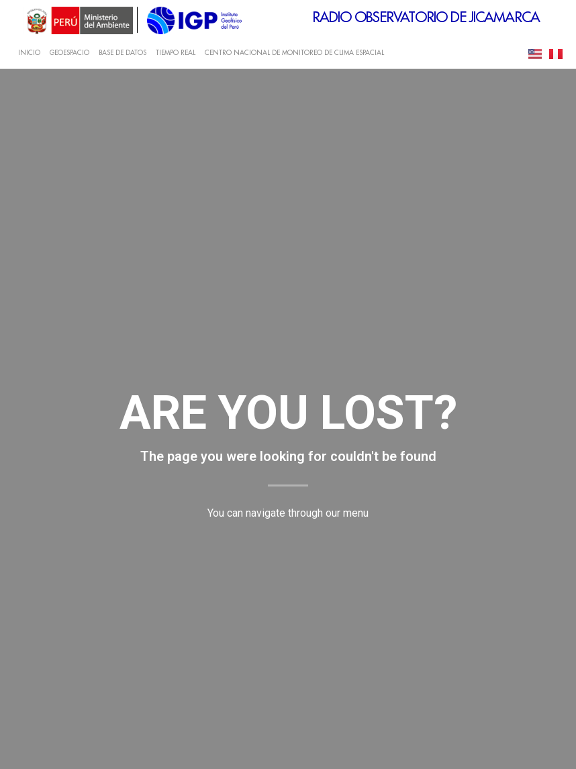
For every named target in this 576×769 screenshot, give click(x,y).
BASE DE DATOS (122, 53)
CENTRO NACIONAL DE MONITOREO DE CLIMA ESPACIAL (294, 53)
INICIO (29, 53)
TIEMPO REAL (175, 53)
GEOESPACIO (69, 53)
